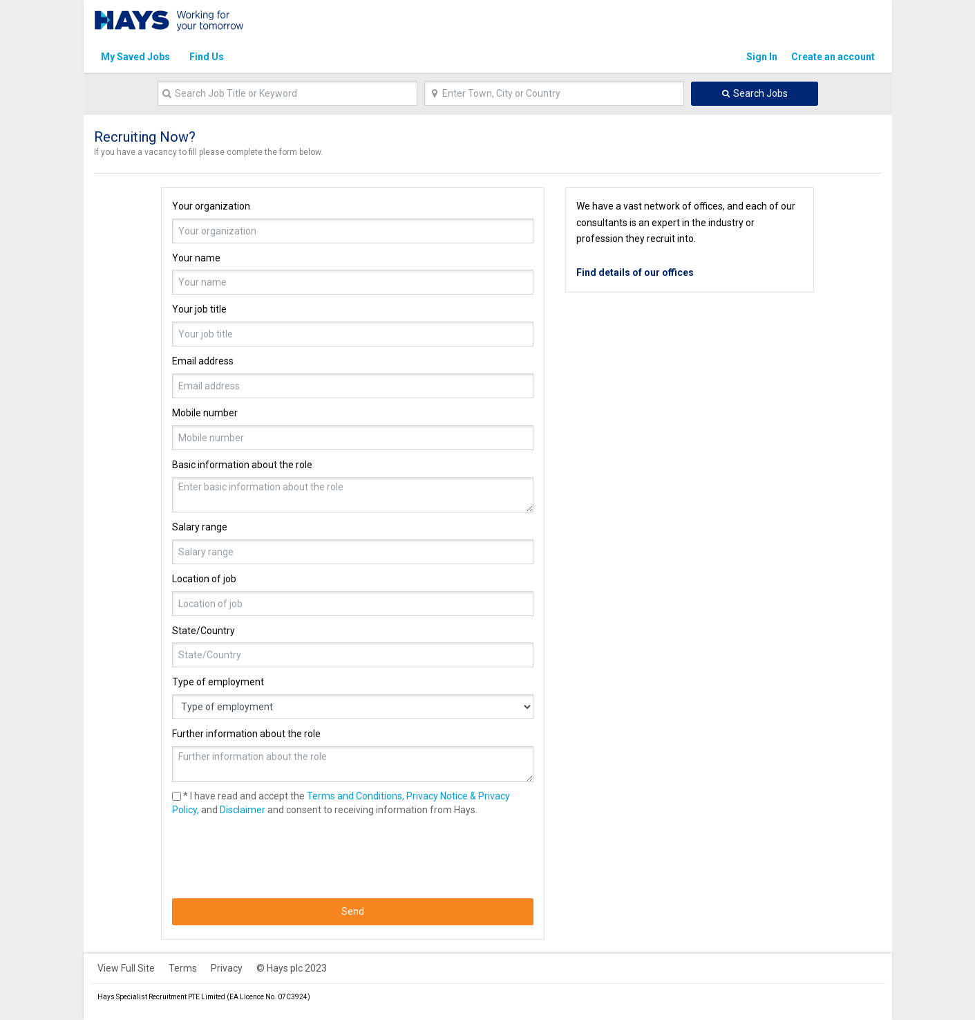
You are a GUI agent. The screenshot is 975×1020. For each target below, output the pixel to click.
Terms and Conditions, (355, 795)
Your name (196, 257)
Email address (203, 361)
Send (352, 911)
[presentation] (277, 857)
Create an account (833, 56)
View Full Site (126, 968)
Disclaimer (242, 809)
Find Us (206, 56)
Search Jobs (760, 93)
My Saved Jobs (135, 56)
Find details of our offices (635, 272)
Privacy (227, 968)
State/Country (203, 630)
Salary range (199, 526)
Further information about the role (246, 733)
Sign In (761, 56)
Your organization (211, 206)
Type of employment (218, 681)
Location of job (204, 578)
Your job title (199, 309)
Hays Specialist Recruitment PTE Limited (161, 997)
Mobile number (205, 412)
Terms (183, 968)
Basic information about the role (242, 464)
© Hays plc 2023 (291, 968)
